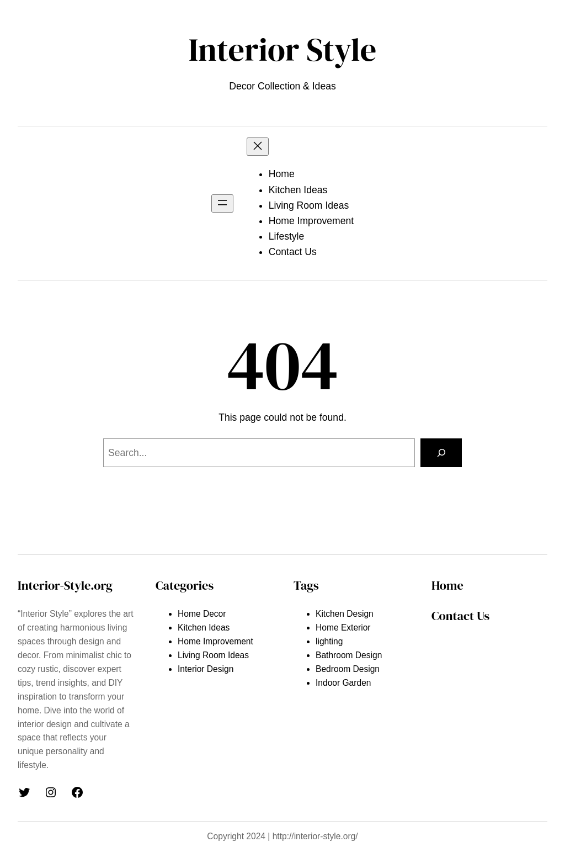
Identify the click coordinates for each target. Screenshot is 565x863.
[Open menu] (222, 203)
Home (447, 585)
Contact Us (460, 615)
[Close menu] (258, 146)
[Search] (441, 452)
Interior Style (282, 50)
